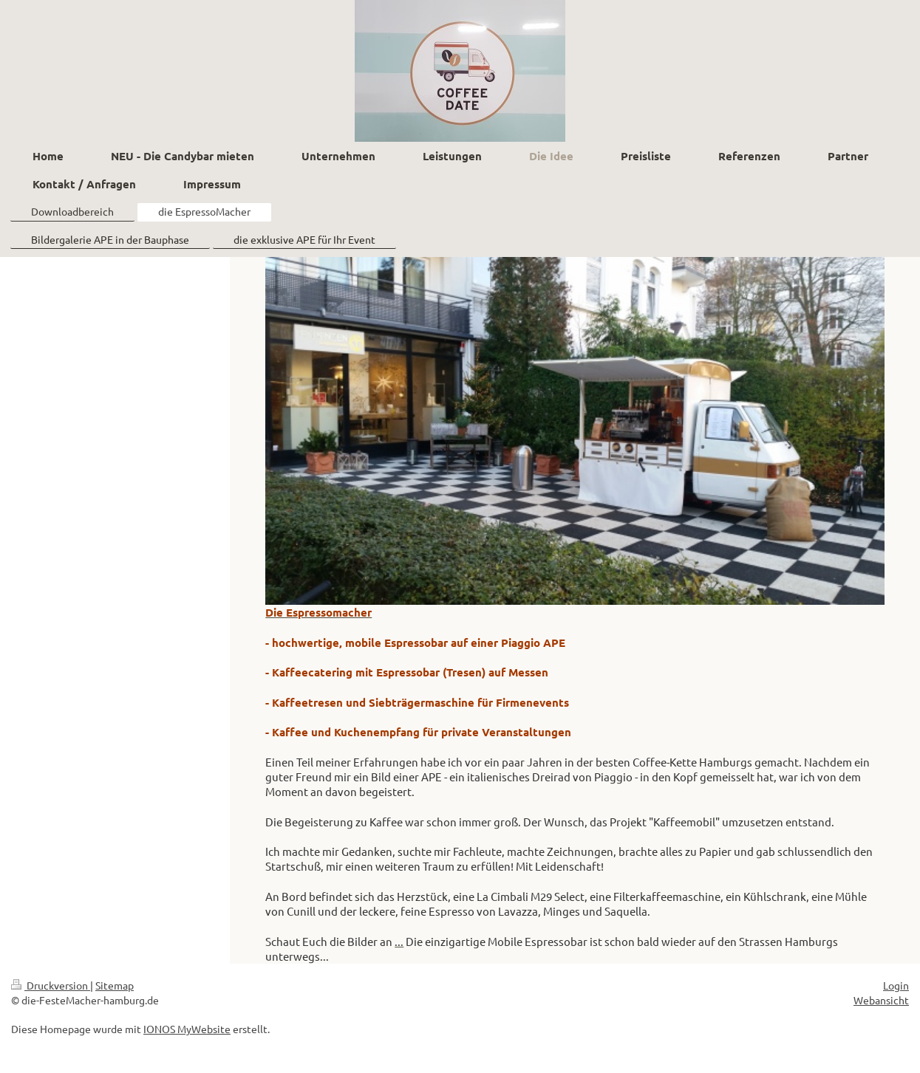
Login (896, 985)
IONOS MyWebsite (187, 1028)
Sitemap (114, 985)
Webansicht (881, 1000)
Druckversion (50, 985)
